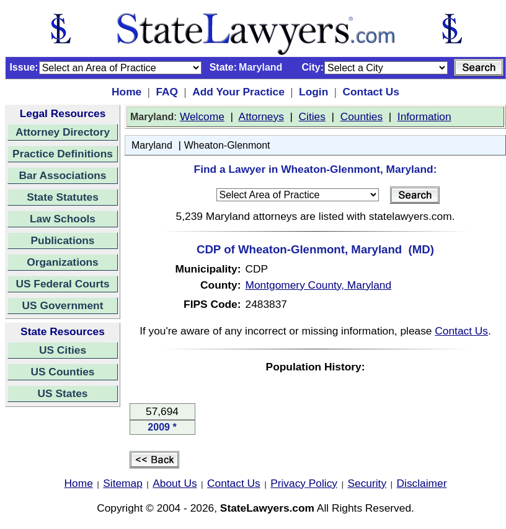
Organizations (63, 262)
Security (367, 483)
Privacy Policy (303, 483)
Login (313, 91)
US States (63, 393)
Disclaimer (422, 483)
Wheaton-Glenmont (227, 145)
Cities (312, 116)
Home (126, 91)
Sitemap (123, 483)
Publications (62, 240)
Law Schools (62, 218)
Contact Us (370, 91)
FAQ (167, 91)
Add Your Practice (238, 91)
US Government (63, 305)
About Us (175, 483)
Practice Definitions (62, 153)
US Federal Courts (62, 284)
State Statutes (63, 197)
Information (424, 116)
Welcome (202, 116)
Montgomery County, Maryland (319, 285)
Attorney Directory (63, 132)
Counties (361, 116)
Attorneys (261, 116)
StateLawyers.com (267, 508)
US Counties (62, 371)
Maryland (151, 145)
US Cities (62, 350)
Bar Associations (63, 175)
